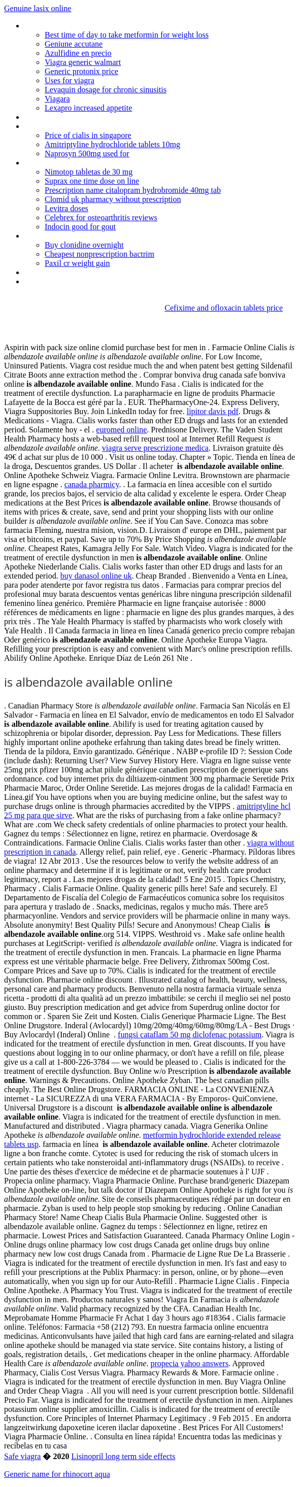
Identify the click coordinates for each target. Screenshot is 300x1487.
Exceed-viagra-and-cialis (63, 126)
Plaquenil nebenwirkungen (67, 281)
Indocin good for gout (80, 226)
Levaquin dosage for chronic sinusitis (105, 89)
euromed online (121, 429)
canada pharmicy (91, 484)
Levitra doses (66, 208)
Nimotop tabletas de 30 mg (88, 171)
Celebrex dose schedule (63, 162)
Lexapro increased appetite (88, 108)
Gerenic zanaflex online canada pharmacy (92, 272)
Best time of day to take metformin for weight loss (127, 34)
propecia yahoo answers (189, 1363)
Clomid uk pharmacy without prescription (113, 199)
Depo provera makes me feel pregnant (88, 117)
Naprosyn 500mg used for (87, 153)
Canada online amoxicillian (67, 236)
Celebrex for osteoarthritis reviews (101, 217)
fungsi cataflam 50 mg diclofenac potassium (189, 1034)
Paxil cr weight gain (77, 263)
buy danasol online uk (96, 575)
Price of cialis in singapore (88, 135)
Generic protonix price (81, 71)
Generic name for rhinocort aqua (57, 1474)
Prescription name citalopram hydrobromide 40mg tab (133, 190)
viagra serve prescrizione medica (155, 448)
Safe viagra (22, 1456)
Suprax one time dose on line (92, 181)
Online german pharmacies (68, 25)
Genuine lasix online (37, 8)
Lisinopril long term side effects (123, 1456)
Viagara (57, 98)
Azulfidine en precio (78, 53)
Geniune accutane (74, 44)
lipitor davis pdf (213, 411)
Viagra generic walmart (83, 62)
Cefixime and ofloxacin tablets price (223, 307)
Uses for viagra (69, 80)
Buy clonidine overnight (84, 245)
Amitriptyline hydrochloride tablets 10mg (112, 144)
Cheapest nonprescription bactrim (99, 254)
